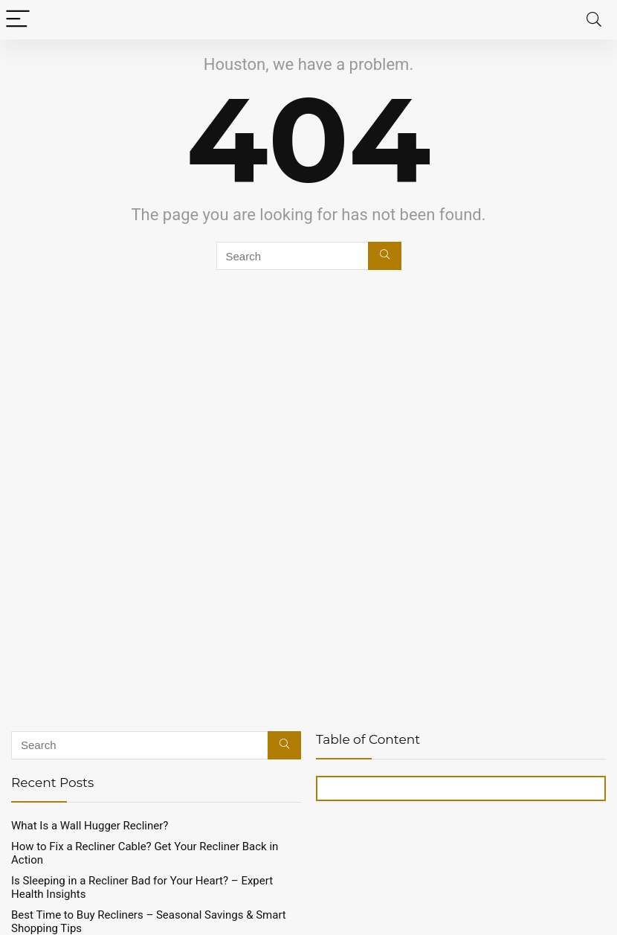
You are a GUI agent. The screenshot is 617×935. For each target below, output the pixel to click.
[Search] (594, 19)
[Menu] (18, 19)
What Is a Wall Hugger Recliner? (89, 825)
